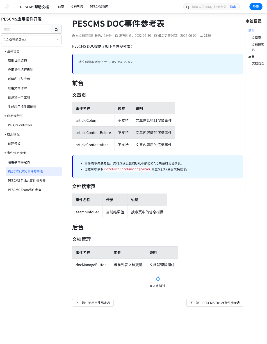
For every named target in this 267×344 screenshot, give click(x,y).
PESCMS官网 (99, 6)
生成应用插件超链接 (22, 106)
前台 (251, 30)
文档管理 (258, 63)
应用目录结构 (17, 60)
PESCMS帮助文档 (34, 6)
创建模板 (14, 143)
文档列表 (77, 6)
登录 (256, 6)
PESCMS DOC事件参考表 (25, 171)
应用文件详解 (17, 88)
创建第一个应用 (19, 97)
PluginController (20, 125)
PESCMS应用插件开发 (21, 19)
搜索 (233, 7)
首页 (61, 6)
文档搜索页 (258, 46)
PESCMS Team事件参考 (24, 189)
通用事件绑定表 (19, 162)
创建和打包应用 (19, 78)
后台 (251, 56)
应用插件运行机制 (20, 69)
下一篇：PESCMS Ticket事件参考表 (215, 302)
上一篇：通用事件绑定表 (92, 302)
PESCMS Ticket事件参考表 (27, 180)
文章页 (256, 37)
